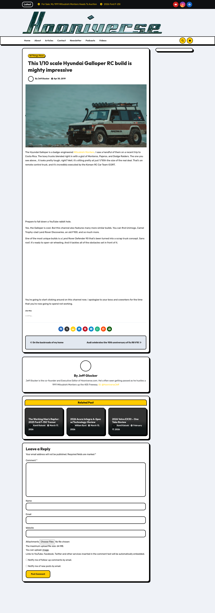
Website (30, 527)
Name (29, 500)
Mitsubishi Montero (84, 152)
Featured (34, 607)
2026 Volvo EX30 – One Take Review (125, 421)
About (37, 40)
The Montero (52, 611)
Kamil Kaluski (37, 425)
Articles (49, 40)
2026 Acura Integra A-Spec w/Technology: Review (85, 421)
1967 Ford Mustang (165, 610)
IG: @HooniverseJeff (108, 384)
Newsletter (75, 40)
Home (27, 40)
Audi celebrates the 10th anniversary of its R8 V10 (114, 342)
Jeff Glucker (88, 376)
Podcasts (90, 40)
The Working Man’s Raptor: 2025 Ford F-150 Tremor (44, 421)
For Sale (46, 607)
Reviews (92, 610)
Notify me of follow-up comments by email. (50, 559)
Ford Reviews (78, 610)
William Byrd (78, 425)
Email (28, 514)
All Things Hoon (36, 56)
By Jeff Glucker (38, 79)
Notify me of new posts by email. (44, 565)
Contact (61, 40)
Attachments (32, 541)
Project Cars (36, 611)
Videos (103, 40)
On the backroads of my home (46, 342)
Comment (31, 460)
